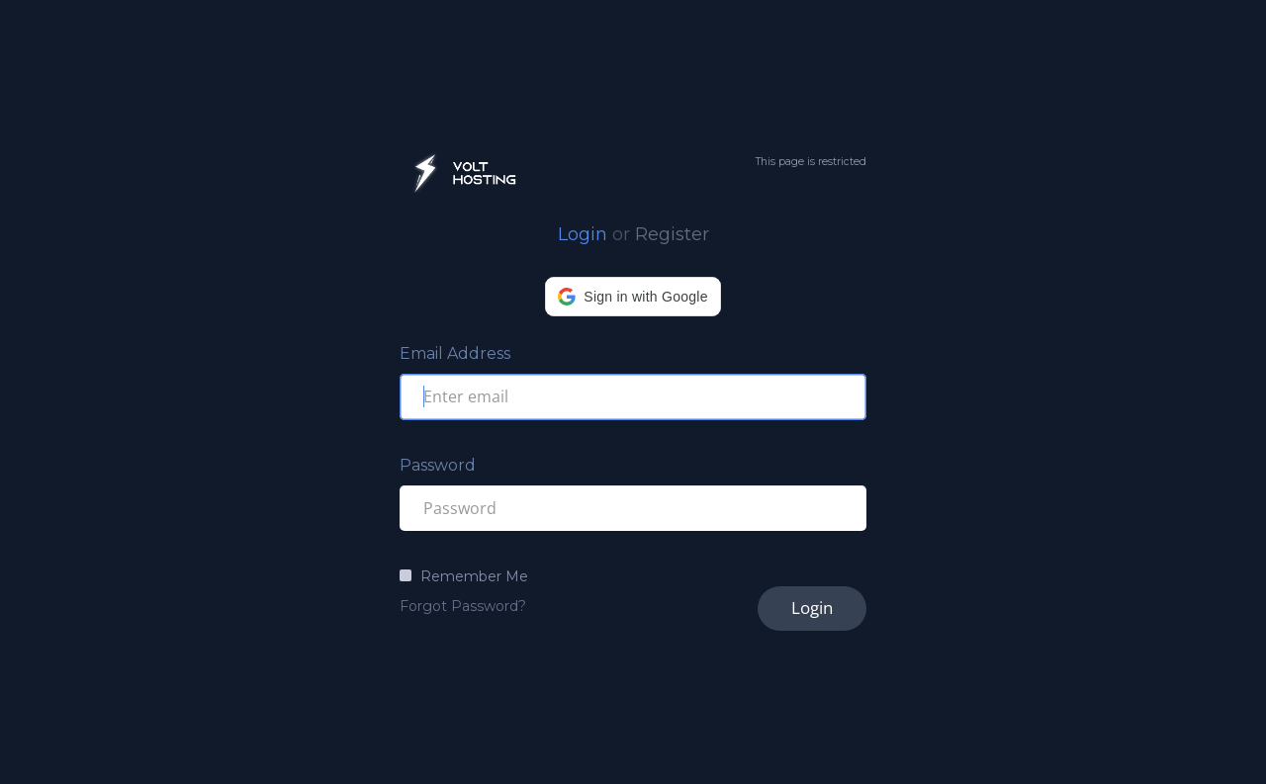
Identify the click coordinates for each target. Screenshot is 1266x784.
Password (438, 465)
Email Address (455, 353)
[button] (632, 296)
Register (672, 234)
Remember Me (474, 576)
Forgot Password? (463, 606)
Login (582, 234)
